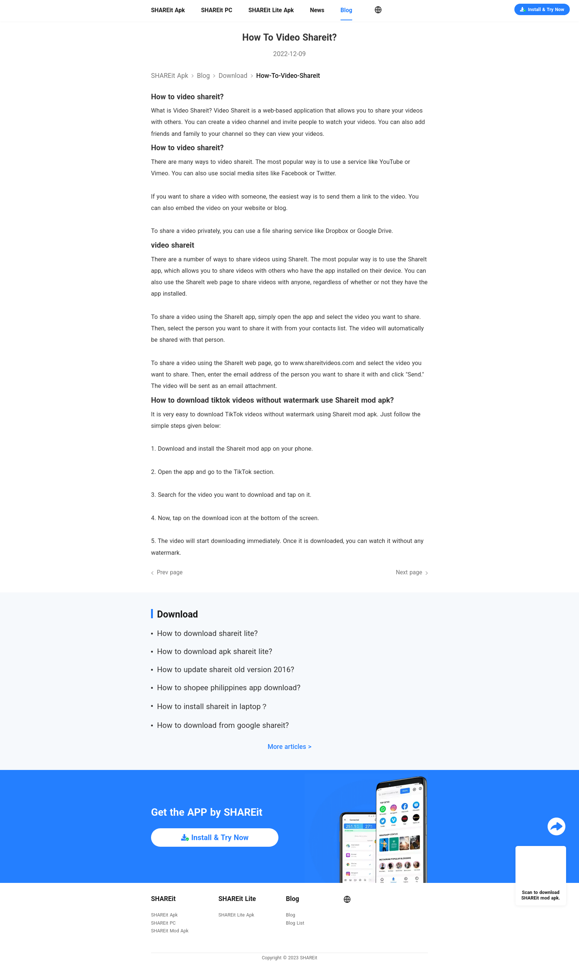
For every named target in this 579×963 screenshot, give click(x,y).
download (233, 75)
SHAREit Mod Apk (169, 931)
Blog (346, 10)
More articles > (290, 746)
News (317, 10)
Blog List (295, 923)
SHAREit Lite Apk (271, 10)
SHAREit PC (216, 10)
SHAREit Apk (168, 10)
